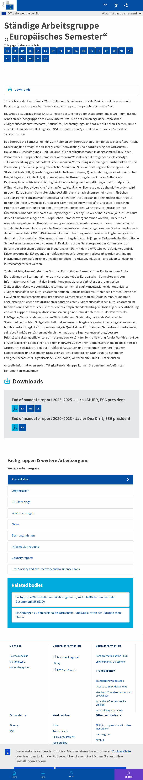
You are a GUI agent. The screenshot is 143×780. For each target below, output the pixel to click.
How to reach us (19, 656)
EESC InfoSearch (64, 670)
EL (30, 51)
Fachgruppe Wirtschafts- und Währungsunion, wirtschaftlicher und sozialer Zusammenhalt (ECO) (66, 599)
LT (106, 51)
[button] (126, 5)
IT (99, 51)
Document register (66, 657)
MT (122, 51)
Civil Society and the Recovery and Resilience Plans (46, 569)
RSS (12, 731)
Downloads (22, 89)
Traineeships (60, 731)
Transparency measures (110, 681)
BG (7, 51)
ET (53, 51)
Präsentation (20, 479)
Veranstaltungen (23, 513)
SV (45, 58)
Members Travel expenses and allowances (113, 694)
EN (38, 51)
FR (68, 51)
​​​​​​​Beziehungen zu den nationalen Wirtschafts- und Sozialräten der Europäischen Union (68, 615)
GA (76, 51)
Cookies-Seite (121, 751)
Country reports (23, 558)
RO (22, 58)
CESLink (100, 740)
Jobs (55, 725)
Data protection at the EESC (112, 656)
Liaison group (103, 734)
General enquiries (20, 668)
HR (83, 51)
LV (114, 51)
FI (61, 51)
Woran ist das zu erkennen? (121, 13)
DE (38, 408)
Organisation (20, 491)
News (15, 524)
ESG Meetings (21, 502)
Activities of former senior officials (111, 703)
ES (45, 51)
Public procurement (64, 737)
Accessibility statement (109, 711)
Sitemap (14, 725)
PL (7, 58)
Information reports (25, 546)
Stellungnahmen (23, 535)
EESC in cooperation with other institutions (113, 727)
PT (15, 58)
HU (91, 51)
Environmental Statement (110, 662)
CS (15, 51)
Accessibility (116, 5)
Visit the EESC (17, 662)
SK (30, 58)
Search (71, 776)
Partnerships (60, 743)
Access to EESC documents (111, 687)
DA (22, 51)
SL (37, 58)
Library (57, 663)
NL (129, 51)
